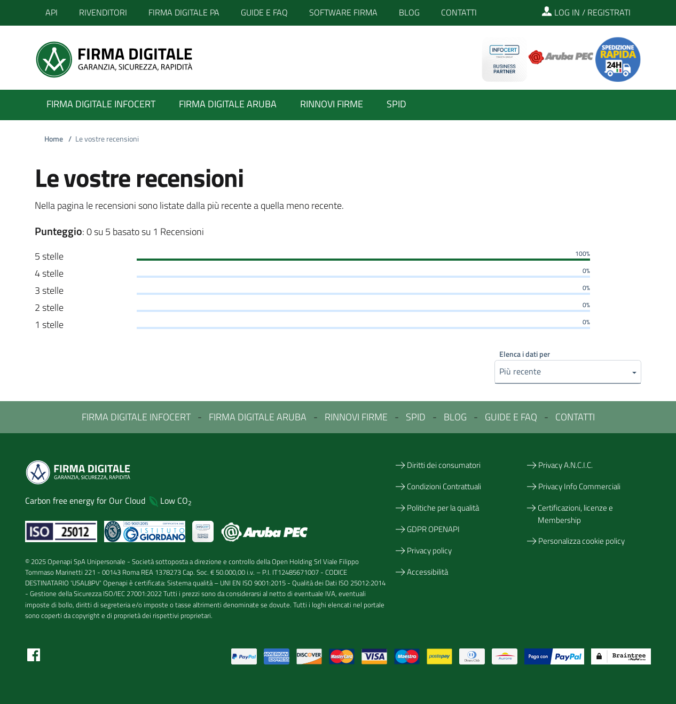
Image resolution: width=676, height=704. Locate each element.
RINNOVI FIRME (356, 417)
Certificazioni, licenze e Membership (575, 514)
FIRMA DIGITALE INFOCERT (136, 417)
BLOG (455, 417)
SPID (416, 417)
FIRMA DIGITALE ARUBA (257, 417)
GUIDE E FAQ (511, 417)
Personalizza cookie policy (581, 541)
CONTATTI (575, 417)
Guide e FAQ (264, 12)
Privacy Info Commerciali (579, 486)
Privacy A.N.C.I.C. (565, 465)
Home (59, 139)
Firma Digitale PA (183, 12)
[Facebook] (33, 653)
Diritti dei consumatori (444, 465)
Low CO (176, 500)
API (51, 12)
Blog (409, 12)
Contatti (459, 12)
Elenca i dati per (524, 353)
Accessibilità (427, 572)
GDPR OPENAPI (433, 529)
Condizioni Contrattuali (444, 486)
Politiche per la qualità (443, 508)
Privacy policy (429, 550)
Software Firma (343, 12)
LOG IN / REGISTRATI (586, 12)
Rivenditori (103, 12)
